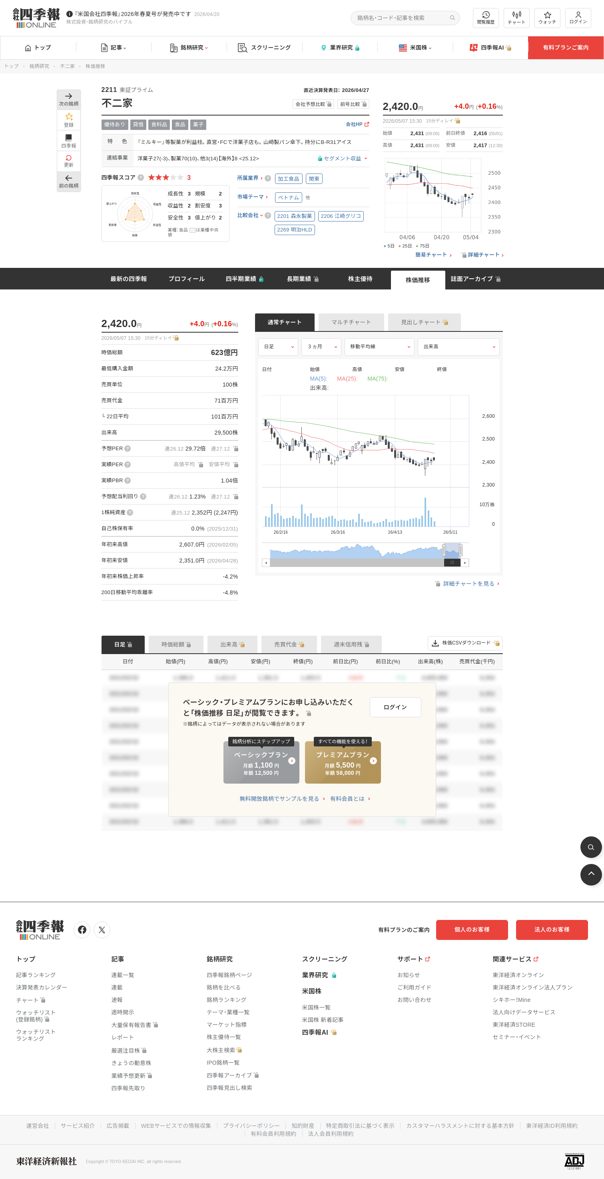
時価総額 (172, 644)
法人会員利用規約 (331, 1134)
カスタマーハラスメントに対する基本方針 (460, 1126)
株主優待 (360, 278)
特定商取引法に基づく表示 (360, 1126)
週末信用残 (348, 644)
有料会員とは (347, 799)
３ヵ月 (315, 346)
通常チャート (285, 322)
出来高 (431, 346)
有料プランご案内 (565, 47)
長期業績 (299, 278)
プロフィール (186, 278)
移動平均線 (363, 346)
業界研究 (339, 47)
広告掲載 (118, 1126)
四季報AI (490, 48)
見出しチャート (421, 322)
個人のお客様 (472, 929)
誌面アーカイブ (472, 278)
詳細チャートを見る (464, 584)
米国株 (415, 48)
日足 (269, 346)
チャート (517, 18)
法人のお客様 (552, 929)
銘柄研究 (188, 48)
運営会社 (37, 1126)
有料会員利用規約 (273, 1134)
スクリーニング (264, 48)
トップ (38, 47)
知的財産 (302, 1126)
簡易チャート (431, 255)
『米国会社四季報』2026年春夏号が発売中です (132, 14)
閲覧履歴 (486, 17)
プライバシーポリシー (251, 1126)
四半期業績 (241, 278)
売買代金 (285, 644)
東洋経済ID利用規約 (552, 1126)
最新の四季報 (128, 278)
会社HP (354, 124)
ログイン (578, 18)
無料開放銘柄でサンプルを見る (279, 799)
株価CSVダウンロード (465, 643)
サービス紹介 (78, 1126)
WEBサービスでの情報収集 (176, 1126)
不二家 (67, 66)
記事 (113, 48)
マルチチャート (351, 322)
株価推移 (418, 280)
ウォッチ (547, 18)
